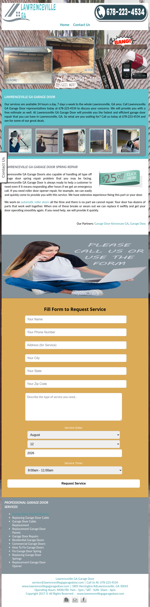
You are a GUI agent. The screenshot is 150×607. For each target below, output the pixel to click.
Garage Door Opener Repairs (30, 514)
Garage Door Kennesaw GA (113, 223)
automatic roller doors (35, 202)
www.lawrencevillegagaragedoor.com (45, 586)
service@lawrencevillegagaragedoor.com (58, 582)
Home (64, 25)
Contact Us (81, 25)
